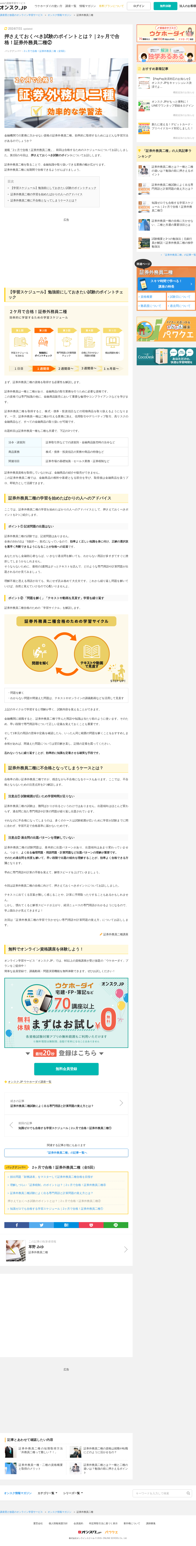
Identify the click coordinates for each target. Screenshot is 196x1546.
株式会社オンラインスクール (82, 1538)
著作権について (132, 1523)
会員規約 (78, 1523)
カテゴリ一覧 (47, 1492)
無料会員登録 (66, 1069)
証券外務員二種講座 (115, 934)
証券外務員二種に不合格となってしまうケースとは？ (43, 200)
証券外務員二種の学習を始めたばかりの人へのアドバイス (46, 194)
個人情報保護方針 (58, 1523)
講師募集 (151, 1523)
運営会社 (38, 1523)
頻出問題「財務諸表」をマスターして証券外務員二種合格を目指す (51, 1176)
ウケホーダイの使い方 (48, 6)
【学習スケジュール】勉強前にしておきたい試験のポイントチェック (53, 187)
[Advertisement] (66, 250)
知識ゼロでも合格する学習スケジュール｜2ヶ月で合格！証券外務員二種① (56, 1208)
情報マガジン (87, 6)
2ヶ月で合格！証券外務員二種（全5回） (45, 51)
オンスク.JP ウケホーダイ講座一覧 (29, 1081)
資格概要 (146, 296)
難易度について (151, 305)
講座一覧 (70, 6)
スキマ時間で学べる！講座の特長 (166, 283)
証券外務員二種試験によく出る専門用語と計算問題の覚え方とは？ (51, 1193)
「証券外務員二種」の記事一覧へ (66, 1152)
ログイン (138, 6)
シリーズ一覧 (73, 1492)
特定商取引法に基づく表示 (103, 1523)
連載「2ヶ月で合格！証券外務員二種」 (28, 149)
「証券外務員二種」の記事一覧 (179, 254)
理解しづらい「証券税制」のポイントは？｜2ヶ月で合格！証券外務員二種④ (58, 1184)
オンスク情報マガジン (18, 1493)
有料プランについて (111, 6)
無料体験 (165, 6)
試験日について (180, 296)
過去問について (180, 305)
